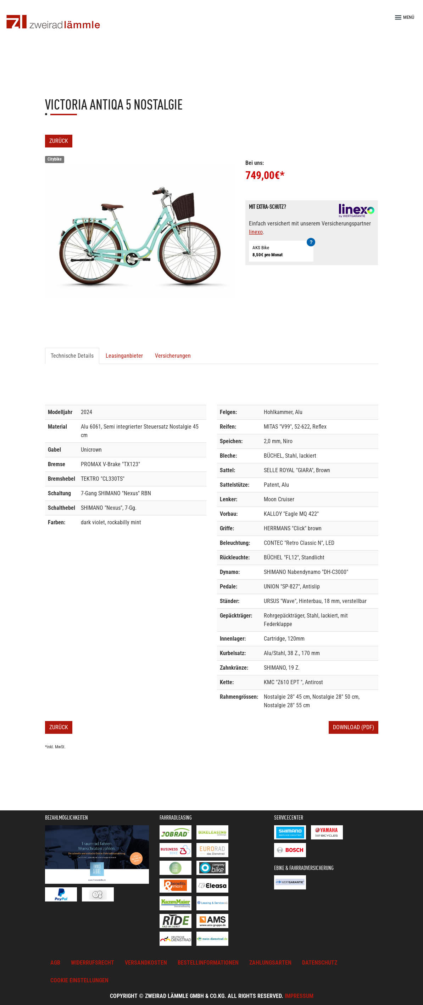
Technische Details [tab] (72, 355)
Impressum (299, 996)
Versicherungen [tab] (173, 355)
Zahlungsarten (270, 962)
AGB (55, 962)
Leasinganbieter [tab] (124, 355)
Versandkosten (146, 962)
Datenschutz (319, 962)
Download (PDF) (353, 727)
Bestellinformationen (208, 962)
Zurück (58, 141)
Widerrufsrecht (92, 962)
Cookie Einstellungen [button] (79, 980)
